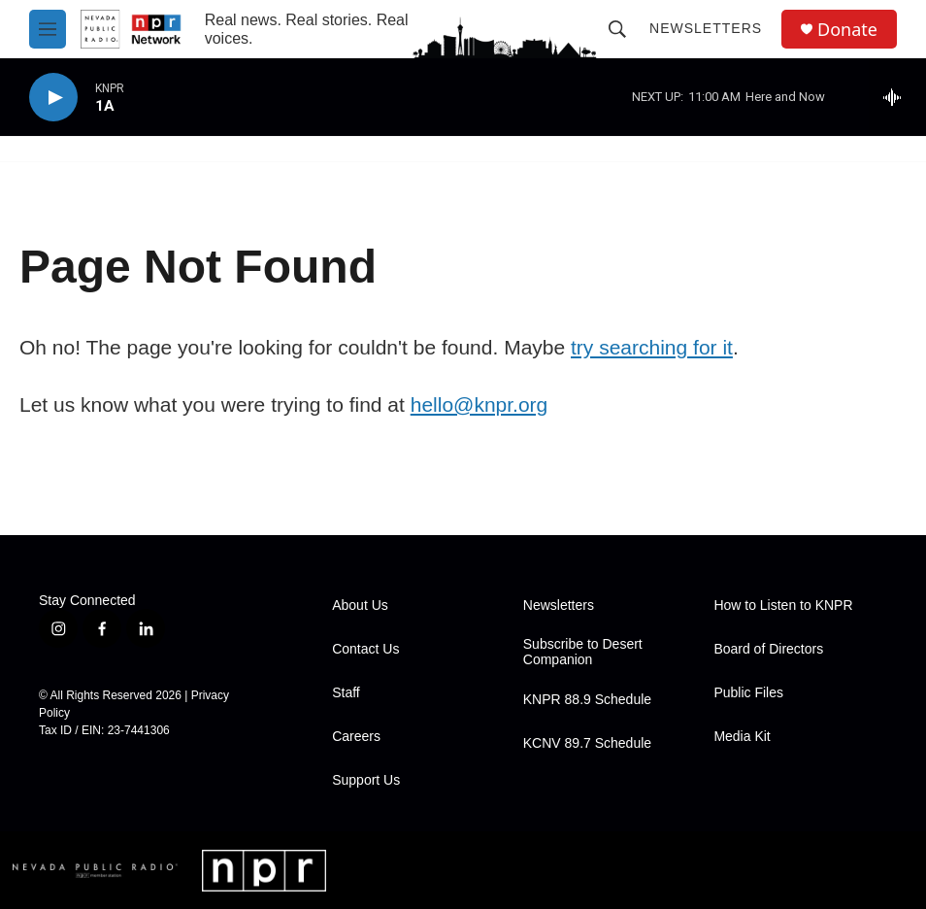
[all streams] (897, 97)
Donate (847, 29)
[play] (53, 97)
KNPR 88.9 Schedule (587, 699)
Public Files (748, 693)
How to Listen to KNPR (782, 605)
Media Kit (741, 736)
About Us (360, 605)
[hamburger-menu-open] (47, 29)
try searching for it (652, 347)
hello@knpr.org (479, 404)
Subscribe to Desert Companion (583, 652)
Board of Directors (768, 649)
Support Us (366, 780)
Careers (356, 736)
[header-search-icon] (617, 29)
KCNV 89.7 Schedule (587, 743)
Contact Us (365, 649)
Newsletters (705, 28)
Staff (346, 693)
